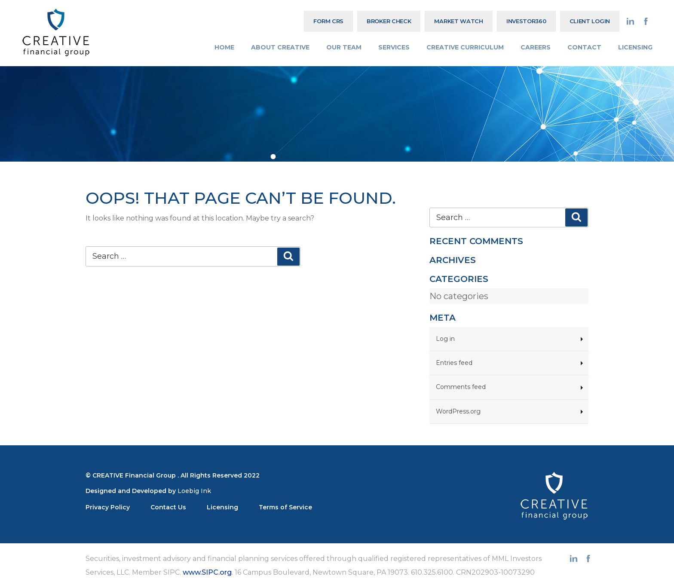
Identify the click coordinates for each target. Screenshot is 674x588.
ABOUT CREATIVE (280, 47)
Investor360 (526, 21)
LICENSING (635, 47)
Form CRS (328, 21)
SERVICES (394, 47)
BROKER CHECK (389, 21)
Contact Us (168, 507)
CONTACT (584, 47)
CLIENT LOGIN (590, 21)
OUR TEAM (344, 47)
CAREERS (536, 47)
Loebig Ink (194, 491)
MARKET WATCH (458, 21)
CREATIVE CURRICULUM (465, 47)
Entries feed (454, 363)
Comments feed (461, 387)
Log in (445, 339)
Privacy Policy (108, 507)
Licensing (222, 507)
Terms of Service (285, 507)
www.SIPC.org (207, 572)
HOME (224, 47)
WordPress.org (458, 411)
